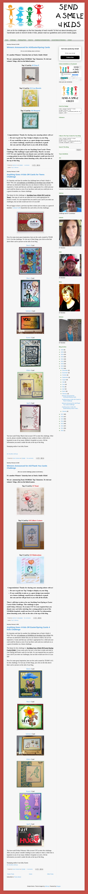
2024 (62, 356)
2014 (62, 423)
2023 (62, 358)
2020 (62, 365)
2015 (62, 421)
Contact (70, 40)
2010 (62, 432)
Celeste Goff (16, 208)
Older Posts (50, 874)
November (65, 374)
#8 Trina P (35, 65)
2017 (62, 416)
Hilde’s (28, 370)
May (63, 388)
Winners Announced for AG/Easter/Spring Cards (28, 47)
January (64, 413)
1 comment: (27, 165)
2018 (62, 370)
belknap (47, 886)
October (64, 377)
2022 (62, 361)
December (65, 372)
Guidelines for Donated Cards (42, 40)
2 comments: (30, 869)
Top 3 (12, 167)
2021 (62, 363)
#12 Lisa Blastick (35, 88)
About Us (30, 40)
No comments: (30, 458)
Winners (16, 167)
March (64, 393)
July (63, 384)
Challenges (13, 40)
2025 (62, 354)
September (65, 379)
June (63, 386)
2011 (62, 430)
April (63, 391)
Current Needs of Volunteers (59, 40)
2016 (62, 418)
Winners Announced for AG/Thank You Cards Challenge (71, 406)
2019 (62, 368)
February (64, 395)
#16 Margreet (35, 111)
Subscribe (70, 57)
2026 (62, 352)
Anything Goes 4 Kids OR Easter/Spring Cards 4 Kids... (70, 409)
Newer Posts (10, 874)
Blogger (58, 886)
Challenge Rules (22, 40)
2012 (62, 428)
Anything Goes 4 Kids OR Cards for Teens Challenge (71, 402)
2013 (62, 425)
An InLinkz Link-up (12, 454)
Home (6, 40)
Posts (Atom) (17, 877)
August (64, 381)
